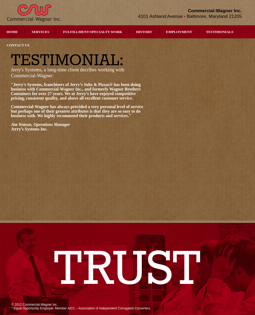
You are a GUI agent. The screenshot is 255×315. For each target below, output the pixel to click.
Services (40, 32)
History (144, 32)
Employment (179, 32)
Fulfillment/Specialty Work (92, 32)
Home (12, 32)
